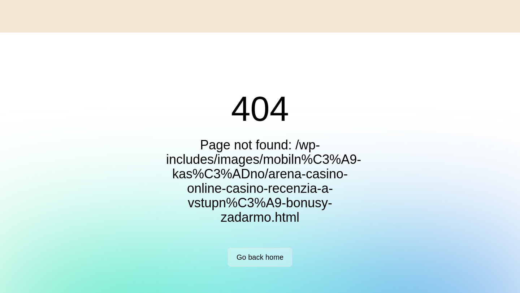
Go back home (260, 257)
